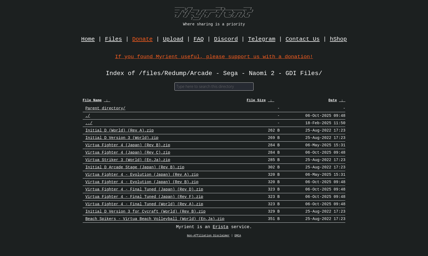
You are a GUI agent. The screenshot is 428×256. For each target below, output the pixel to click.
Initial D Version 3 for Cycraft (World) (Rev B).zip (145, 224)
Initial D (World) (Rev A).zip (119, 134)
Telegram (261, 39)
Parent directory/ (105, 110)
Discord (226, 39)
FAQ (199, 39)
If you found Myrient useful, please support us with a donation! (214, 56)
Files (113, 39)
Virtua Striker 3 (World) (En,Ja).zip (127, 167)
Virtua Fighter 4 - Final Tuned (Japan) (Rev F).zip (144, 208)
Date (332, 101)
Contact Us (303, 39)
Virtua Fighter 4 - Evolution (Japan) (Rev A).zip (141, 183)
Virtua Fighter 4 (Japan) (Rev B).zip (127, 151)
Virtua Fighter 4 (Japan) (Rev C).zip (127, 159)
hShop (338, 39)
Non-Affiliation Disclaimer (208, 250)
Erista (220, 242)
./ (87, 118)
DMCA (237, 250)
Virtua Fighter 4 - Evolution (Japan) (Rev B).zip (141, 192)
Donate (142, 39)
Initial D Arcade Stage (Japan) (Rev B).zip (135, 175)
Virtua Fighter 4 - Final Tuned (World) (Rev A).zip (144, 216)
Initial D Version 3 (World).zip (122, 142)
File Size (256, 101)
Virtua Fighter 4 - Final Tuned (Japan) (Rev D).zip (144, 200)
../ (89, 126)
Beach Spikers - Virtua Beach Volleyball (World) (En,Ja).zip (154, 233)
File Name (92, 101)
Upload (173, 39)
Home (88, 39)
